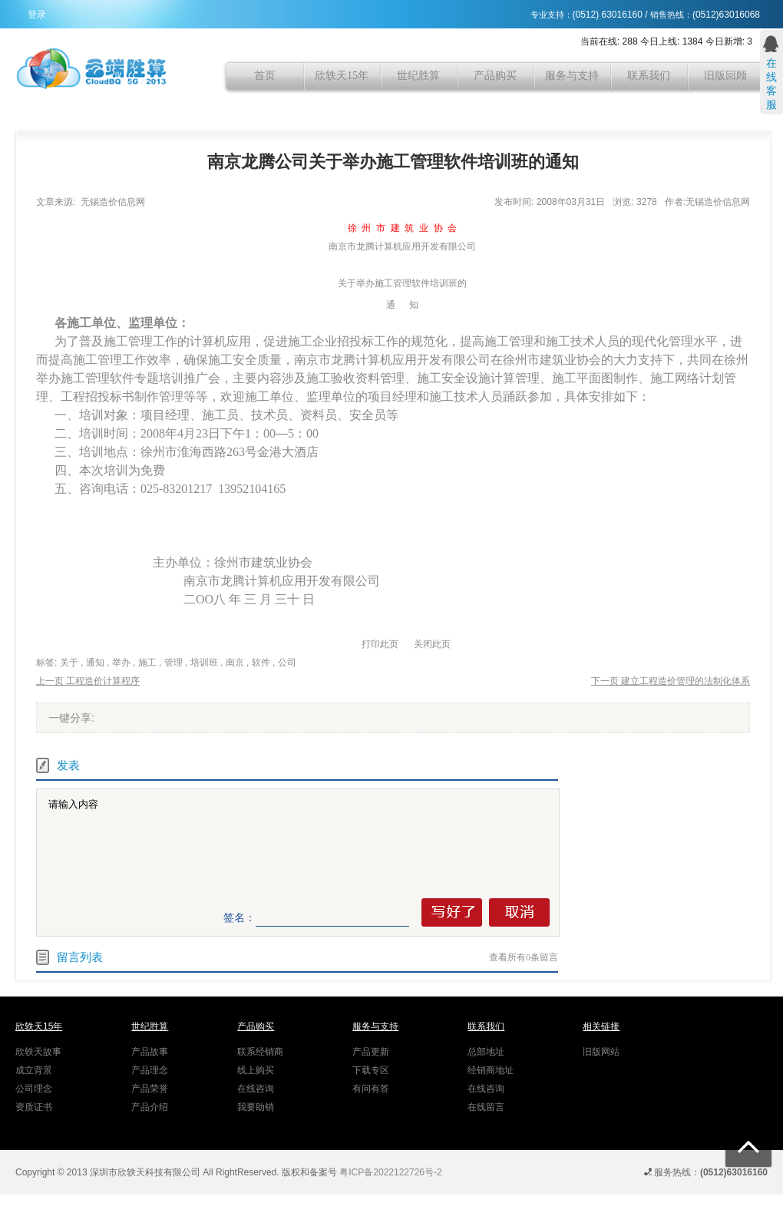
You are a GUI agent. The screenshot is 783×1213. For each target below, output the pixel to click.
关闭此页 (432, 644)
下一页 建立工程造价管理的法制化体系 (670, 681)
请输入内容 (300, 843)
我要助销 (255, 1107)
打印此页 (380, 644)
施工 (147, 662)
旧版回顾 (725, 75)
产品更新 (370, 1051)
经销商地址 (490, 1070)
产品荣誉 (149, 1088)
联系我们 (648, 75)
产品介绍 (149, 1107)
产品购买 (495, 75)
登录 (37, 14)
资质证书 (33, 1107)
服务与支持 (572, 75)
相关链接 (601, 1026)
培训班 (204, 662)
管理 (173, 662)
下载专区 (370, 1070)
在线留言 (485, 1107)
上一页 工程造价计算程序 (88, 681)
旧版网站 (601, 1051)
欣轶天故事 (38, 1051)
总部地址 (485, 1051)
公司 (287, 662)
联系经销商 (260, 1051)
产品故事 (149, 1051)
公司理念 (33, 1088)
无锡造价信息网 (113, 202)
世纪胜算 (418, 75)
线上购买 (255, 1070)
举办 (121, 662)
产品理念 (149, 1070)
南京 (235, 662)
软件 (261, 662)
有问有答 (370, 1088)
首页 (265, 75)
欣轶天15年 (341, 75)
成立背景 (33, 1070)
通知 (95, 662)
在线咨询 (255, 1088)
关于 (69, 662)
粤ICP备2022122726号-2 (390, 1172)
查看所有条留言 (523, 957)
